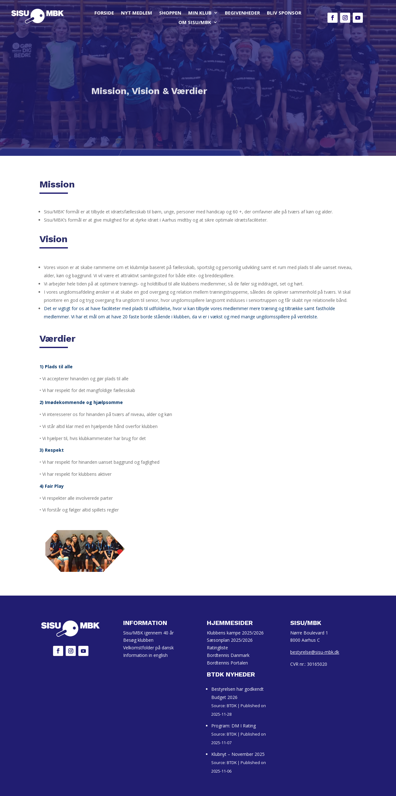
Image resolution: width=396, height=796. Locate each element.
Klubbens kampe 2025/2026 (235, 633)
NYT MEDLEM (136, 13)
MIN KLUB (200, 13)
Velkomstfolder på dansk (148, 648)
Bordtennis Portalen (227, 663)
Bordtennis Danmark (228, 655)
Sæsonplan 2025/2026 (230, 640)
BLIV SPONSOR (284, 13)
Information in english (145, 655)
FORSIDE (104, 13)
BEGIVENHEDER (242, 13)
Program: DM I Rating (233, 726)
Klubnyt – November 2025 (238, 754)
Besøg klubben (138, 640)
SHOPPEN (170, 13)
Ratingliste (217, 648)
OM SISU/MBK (194, 22)
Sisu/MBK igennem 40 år (148, 633)
